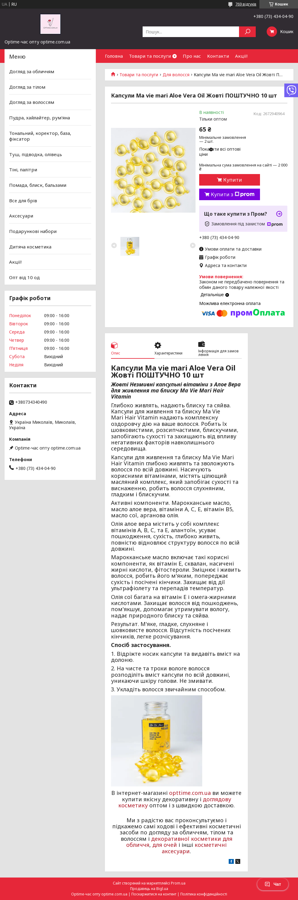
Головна (114, 56)
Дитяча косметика (30, 246)
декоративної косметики (186, 838)
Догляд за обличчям (31, 71)
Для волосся (176, 74)
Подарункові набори (33, 231)
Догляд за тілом (27, 87)
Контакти (218, 56)
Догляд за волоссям (31, 102)
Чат (273, 884)
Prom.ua (178, 883)
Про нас (192, 56)
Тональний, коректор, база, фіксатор (40, 136)
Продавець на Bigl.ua (149, 888)
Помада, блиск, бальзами (37, 185)
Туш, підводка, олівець (35, 154)
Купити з (233, 194)
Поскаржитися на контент (153, 894)
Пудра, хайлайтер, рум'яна (39, 118)
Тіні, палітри (23, 169)
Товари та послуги (150, 56)
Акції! (241, 56)
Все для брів (23, 200)
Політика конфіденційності (203, 894)
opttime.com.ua (190, 792)
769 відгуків (245, 4)
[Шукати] (247, 31)
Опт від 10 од (24, 277)
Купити (232, 179)
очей (170, 844)
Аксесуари (21, 216)
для (157, 844)
